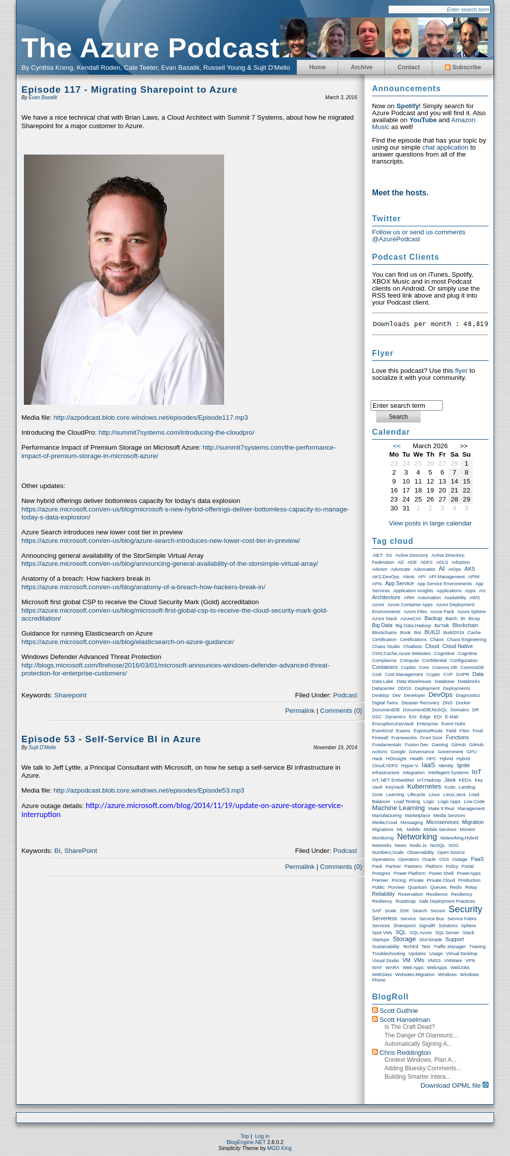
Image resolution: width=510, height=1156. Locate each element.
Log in (262, 1136)
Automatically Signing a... (418, 1043)
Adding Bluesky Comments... (422, 1068)
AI (442, 568)
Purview (396, 887)
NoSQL (438, 845)
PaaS (477, 859)
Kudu (450, 787)
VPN (470, 960)
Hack (377, 758)
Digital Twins (385, 702)
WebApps (437, 967)
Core (424, 667)
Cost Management (404, 674)
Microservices (442, 822)
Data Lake (382, 681)
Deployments (456, 688)
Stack (468, 932)
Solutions (448, 925)
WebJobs (460, 967)
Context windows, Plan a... (420, 1059)
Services (381, 925)
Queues (438, 887)
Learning (395, 794)
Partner (393, 866)
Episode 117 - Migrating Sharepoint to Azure (129, 89)
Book (405, 632)
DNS (448, 702)
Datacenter (383, 688)
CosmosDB (472, 667)
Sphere (468, 925)
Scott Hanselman (405, 1019)
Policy (452, 866)
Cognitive (467, 653)
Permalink (299, 710)
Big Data (382, 625)
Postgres (381, 873)
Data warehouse (413, 681)
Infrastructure (385, 772)
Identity (446, 765)
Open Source (451, 852)
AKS (470, 569)
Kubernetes (424, 786)
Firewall (380, 737)
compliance (384, 660)
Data (478, 674)
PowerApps (469, 873)
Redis (456, 887)
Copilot (408, 667)
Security (465, 909)
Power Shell (441, 873)
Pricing (398, 880)
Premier (380, 880)
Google (397, 751)
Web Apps (412, 967)
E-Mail (451, 716)
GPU (472, 751)
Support (454, 939)
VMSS (434, 960)
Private (416, 880)
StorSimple (430, 939)
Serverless (384, 918)
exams (403, 730)
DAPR (462, 674)
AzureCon (410, 618)
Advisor (379, 569)
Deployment (427, 688)
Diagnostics (468, 695)
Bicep (474, 618)
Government (450, 751)
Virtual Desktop (461, 953)
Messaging (411, 822)
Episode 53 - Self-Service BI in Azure (111, 739)
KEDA (465, 780)
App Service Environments (444, 583)
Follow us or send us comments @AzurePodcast (418, 235)
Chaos (437, 639)
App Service (399, 583)
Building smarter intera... (417, 1076)
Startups (380, 939)
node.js (418, 845)
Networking (417, 836)
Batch (451, 618)
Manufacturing (386, 815)
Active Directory (411, 555)
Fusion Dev (416, 744)
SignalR (427, 925)
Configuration (464, 660)
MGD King (279, 1148)
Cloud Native (457, 646)
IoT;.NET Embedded (393, 780)
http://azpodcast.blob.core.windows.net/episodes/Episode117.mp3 (150, 417)
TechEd (410, 946)
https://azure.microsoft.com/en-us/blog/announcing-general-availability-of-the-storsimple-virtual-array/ (169, 563)
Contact (408, 67)
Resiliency (462, 894)
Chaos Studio (386, 646)
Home (317, 67)
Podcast (345, 695)
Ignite (463, 765)
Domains (460, 709)
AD (400, 562)
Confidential (434, 660)
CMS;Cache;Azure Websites (401, 653)
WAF (377, 967)
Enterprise (427, 723)
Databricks (469, 681)
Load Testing (407, 801)
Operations (383, 859)
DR (475, 709)
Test (426, 946)
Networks (381, 845)
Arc (482, 590)
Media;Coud (384, 822)
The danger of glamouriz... (421, 1035)
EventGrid (382, 730)
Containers (385, 667)
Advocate (400, 569)
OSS (444, 859)
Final (478, 730)
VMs (419, 960)
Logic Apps (449, 801)
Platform (434, 866)
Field (451, 730)
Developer (414, 695)
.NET (377, 555)
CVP (448, 674)
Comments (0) (341, 710)
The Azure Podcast (150, 47)
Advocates (424, 569)
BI (57, 850)
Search (419, 910)
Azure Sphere (472, 611)
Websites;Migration (414, 974)
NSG (454, 845)
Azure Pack (442, 611)
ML (400, 829)
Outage (460, 859)
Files (465, 730)
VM (406, 960)
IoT (477, 772)
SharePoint (80, 850)
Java (450, 780)
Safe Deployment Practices (447, 901)
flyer (461, 370)
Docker (463, 702)
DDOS (404, 688)
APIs (377, 583)
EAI (412, 716)
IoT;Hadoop (429, 780)
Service (408, 918)
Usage (436, 953)
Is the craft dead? (409, 1026)
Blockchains (384, 632)
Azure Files (415, 611)
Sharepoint (70, 695)
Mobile (413, 829)
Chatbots (412, 646)
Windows (447, 974)
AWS (475, 597)
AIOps (454, 569)
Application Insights (413, 590)
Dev (396, 695)
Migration (473, 822)
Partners (413, 866)
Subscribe (463, 67)
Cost (377, 674)
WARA (392, 967)
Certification (384, 639)
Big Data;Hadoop (413, 625)
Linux (434, 794)
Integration (414, 772)
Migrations (382, 829)
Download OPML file (454, 1085)
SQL (400, 932)
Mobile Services (440, 829)
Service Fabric (462, 918)
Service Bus (431, 918)
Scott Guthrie (399, 1010)
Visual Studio (385, 960)
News (400, 845)
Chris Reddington (405, 1052)
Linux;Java (454, 794)
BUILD (432, 632)
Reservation (410, 894)
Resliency (382, 901)
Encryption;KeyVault (392, 723)
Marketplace (417, 815)
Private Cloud (441, 880)
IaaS (428, 765)
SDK (404, 910)
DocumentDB (385, 709)
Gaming (440, 744)
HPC (431, 758)
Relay (471, 887)
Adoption (461, 562)
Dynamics (395, 716)
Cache (474, 632)
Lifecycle (416, 794)
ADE (412, 562)
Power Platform (410, 873)
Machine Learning (398, 808)
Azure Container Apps (410, 604)
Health (416, 758)
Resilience (437, 894)
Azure (378, 604)
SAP (377, 910)
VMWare (453, 960)
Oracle (429, 859)
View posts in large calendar (430, 523)
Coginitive (444, 653)
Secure (438, 910)
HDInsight (396, 758)
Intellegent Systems (448, 772)
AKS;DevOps (385, 576)
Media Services (449, 815)
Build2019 (453, 632)
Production (469, 880)
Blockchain (466, 625)
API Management (447, 576)
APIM (474, 576)
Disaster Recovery (420, 702)
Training (477, 946)
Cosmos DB (444, 667)
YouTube (423, 120)
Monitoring (383, 837)
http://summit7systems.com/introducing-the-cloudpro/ (177, 432)
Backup (433, 618)
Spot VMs (382, 932)
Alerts (409, 576)
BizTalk (441, 625)
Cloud (432, 646)
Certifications (413, 639)
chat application (445, 147)
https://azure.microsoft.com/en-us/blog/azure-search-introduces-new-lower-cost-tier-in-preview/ (160, 540)
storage (404, 939)
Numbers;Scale (388, 852)
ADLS (442, 562)
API (421, 576)
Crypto (433, 674)
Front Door (431, 737)
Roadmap (405, 901)
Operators (408, 859)
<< (397, 446)
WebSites (382, 974)
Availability (455, 597)
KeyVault (394, 787)
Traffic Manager (449, 946)
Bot (417, 632)
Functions (457, 737)
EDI (438, 716)
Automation (429, 597)
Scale (390, 910)
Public (378, 887)
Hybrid (446, 758)
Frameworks (404, 737)
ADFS (426, 562)
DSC (377, 716)
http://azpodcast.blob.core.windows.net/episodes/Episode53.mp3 (148, 790)
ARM (409, 597)
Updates (417, 953)
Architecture (386, 597)
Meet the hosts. (400, 192)
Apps (470, 590)
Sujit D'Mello (42, 747)
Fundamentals (386, 744)
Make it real (441, 808)
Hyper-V (409, 765)
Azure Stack (384, 618)
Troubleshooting (388, 953)
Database (445, 681)
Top (245, 1136)
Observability (420, 852)
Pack (377, 866)
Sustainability (385, 946)
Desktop (380, 695)
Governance (421, 751)
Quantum (417, 887)
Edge (425, 716)
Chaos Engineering (466, 639)
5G (389, 555)
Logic (428, 801)
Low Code (474, 801)
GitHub (458, 744)
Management (471, 808)
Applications (449, 590)
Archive (362, 67)
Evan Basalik (42, 97)
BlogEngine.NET (246, 1142)
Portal (468, 866)
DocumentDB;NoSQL (425, 709)
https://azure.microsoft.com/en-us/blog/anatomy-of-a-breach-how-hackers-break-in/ (143, 587)
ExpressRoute (428, 730)
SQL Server (447, 932)
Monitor (467, 829)
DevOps (440, 694)
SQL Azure (420, 932)
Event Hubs (453, 723)
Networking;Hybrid (459, 837)
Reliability (383, 894)
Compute (409, 660)
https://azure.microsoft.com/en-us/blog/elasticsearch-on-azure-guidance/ (127, 642)
